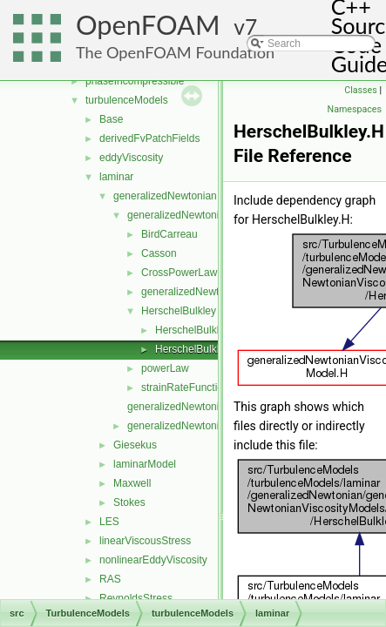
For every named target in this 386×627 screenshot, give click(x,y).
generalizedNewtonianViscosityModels (216, 215)
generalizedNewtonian (165, 196)
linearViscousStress (145, 541)
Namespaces (355, 109)
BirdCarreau (169, 234)
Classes (360, 90)
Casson (159, 253)
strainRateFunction (185, 387)
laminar (116, 177)
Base (111, 119)
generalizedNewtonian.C (184, 407)
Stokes (129, 502)
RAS (110, 579)
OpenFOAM (148, 25)
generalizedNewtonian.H (184, 426)
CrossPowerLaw (179, 272)
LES (109, 522)
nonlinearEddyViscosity (153, 560)
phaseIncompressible (134, 81)
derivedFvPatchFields (149, 138)
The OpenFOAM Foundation (175, 52)
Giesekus (135, 445)
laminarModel (144, 464)
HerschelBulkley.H (197, 349)
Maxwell (132, 483)
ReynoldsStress (136, 598)
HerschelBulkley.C (197, 330)
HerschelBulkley (178, 311)
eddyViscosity (131, 158)
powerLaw (165, 368)
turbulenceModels (126, 100)
